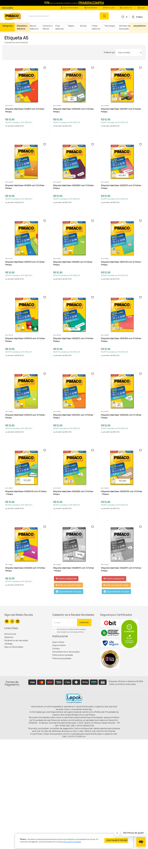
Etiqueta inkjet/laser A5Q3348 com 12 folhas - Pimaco (121, 416)
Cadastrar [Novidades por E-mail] (84, 622)
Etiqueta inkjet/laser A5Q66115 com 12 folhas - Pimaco (73, 569)
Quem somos (58, 642)
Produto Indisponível (66, 578)
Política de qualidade (61, 658)
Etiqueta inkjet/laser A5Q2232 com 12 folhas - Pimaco (73, 492)
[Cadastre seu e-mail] (64, 622)
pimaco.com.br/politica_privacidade (77, 720)
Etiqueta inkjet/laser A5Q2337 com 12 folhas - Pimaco (121, 569)
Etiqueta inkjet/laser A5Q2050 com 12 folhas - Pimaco (74, 186)
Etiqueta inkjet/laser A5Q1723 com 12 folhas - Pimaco (121, 263)
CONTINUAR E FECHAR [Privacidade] (116, 840)
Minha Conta (10, 634)
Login (141, 7)
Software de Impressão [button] (124, 27)
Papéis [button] (71, 25)
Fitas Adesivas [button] (59, 27)
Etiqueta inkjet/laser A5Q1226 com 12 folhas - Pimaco (25, 569)
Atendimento (91, 7)
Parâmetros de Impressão (16, 640)
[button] (8, 26)
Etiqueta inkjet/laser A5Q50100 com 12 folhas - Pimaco (25, 492)
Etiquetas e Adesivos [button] (22, 27)
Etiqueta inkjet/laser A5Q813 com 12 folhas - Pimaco (25, 110)
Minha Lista (108, 7)
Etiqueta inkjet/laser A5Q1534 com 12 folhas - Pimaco (73, 416)
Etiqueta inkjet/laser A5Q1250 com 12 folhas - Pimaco (121, 339)
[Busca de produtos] (63, 16)
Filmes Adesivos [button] (96, 27)
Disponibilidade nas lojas (68, 591)
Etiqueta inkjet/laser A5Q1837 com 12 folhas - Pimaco (121, 110)
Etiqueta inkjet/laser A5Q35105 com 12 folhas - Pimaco (121, 492)
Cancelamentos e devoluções (66, 651)
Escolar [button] (83, 25)
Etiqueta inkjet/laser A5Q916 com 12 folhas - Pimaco (25, 186)
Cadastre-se (126, 7)
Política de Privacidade (71, 841)
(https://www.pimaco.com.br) (56, 733)
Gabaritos (8, 637)
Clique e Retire (59, 645)
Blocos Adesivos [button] (34, 27)
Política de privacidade (62, 655)
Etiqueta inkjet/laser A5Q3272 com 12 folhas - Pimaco (121, 186)
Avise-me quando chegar (68, 585)
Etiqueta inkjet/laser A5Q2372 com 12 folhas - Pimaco (73, 339)
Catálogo (8, 643)
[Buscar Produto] (104, 16)
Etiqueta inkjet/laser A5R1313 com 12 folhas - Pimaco (25, 263)
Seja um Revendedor (70, 7)
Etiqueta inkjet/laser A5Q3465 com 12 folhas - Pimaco (74, 110)
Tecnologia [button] (110, 25)
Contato (56, 648)
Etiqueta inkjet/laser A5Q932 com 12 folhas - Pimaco (73, 263)
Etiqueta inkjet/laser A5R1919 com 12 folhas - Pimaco (25, 339)
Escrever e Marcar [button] (48, 27)
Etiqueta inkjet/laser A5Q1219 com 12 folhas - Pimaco (25, 416)
